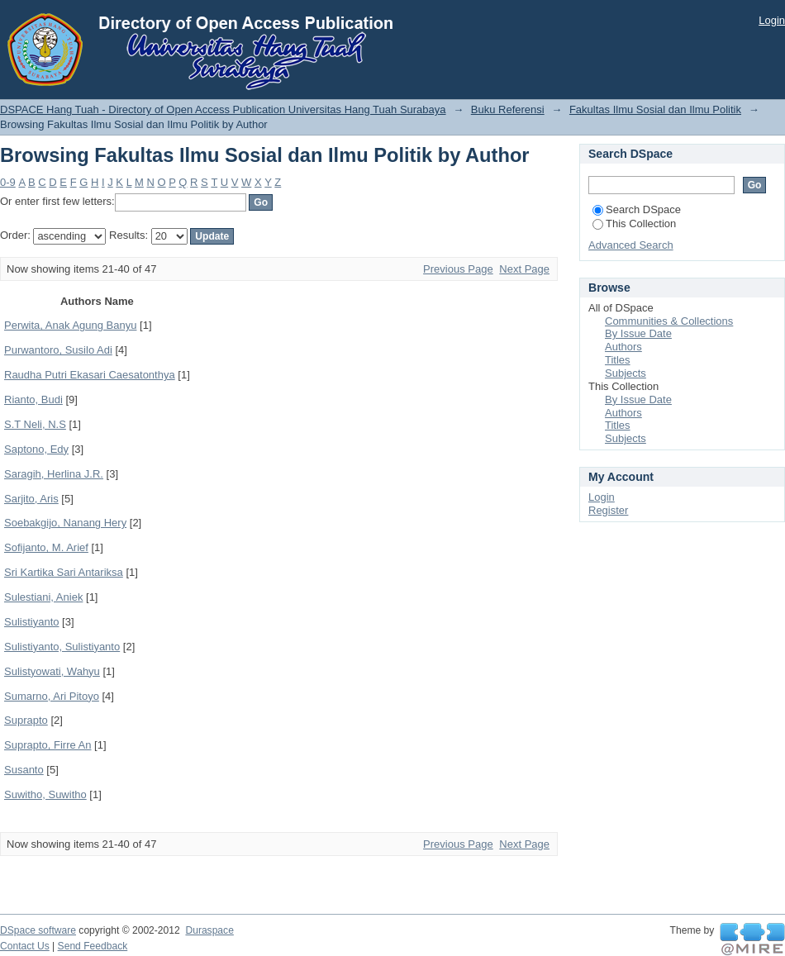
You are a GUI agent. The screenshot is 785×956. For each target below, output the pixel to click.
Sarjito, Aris (31, 498)
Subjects (625, 373)
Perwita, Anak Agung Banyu (70, 325)
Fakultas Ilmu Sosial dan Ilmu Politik (655, 109)
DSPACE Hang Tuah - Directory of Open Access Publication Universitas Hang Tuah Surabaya (223, 109)
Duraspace (209, 930)
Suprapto (26, 720)
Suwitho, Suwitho (45, 794)
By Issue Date (638, 333)
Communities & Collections (669, 321)
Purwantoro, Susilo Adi (58, 350)
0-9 (8, 182)
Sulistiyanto (31, 622)
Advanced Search (630, 245)
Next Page (524, 269)
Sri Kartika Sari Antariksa (63, 572)
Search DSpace (636, 209)
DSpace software (38, 930)
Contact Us (25, 946)
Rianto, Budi (33, 399)
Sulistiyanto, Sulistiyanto (62, 646)
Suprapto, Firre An (48, 745)
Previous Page (458, 269)
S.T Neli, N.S (35, 424)
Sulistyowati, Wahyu (52, 671)
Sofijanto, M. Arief (46, 547)
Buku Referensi (508, 109)
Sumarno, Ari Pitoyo (51, 696)
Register (608, 510)
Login (772, 20)
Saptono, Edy (36, 449)
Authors (623, 346)
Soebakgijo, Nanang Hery (65, 522)
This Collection (634, 223)
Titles (617, 360)
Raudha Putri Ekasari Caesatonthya (89, 375)
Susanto (24, 769)
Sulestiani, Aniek (43, 597)
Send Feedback (93, 946)
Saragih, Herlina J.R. (53, 474)
